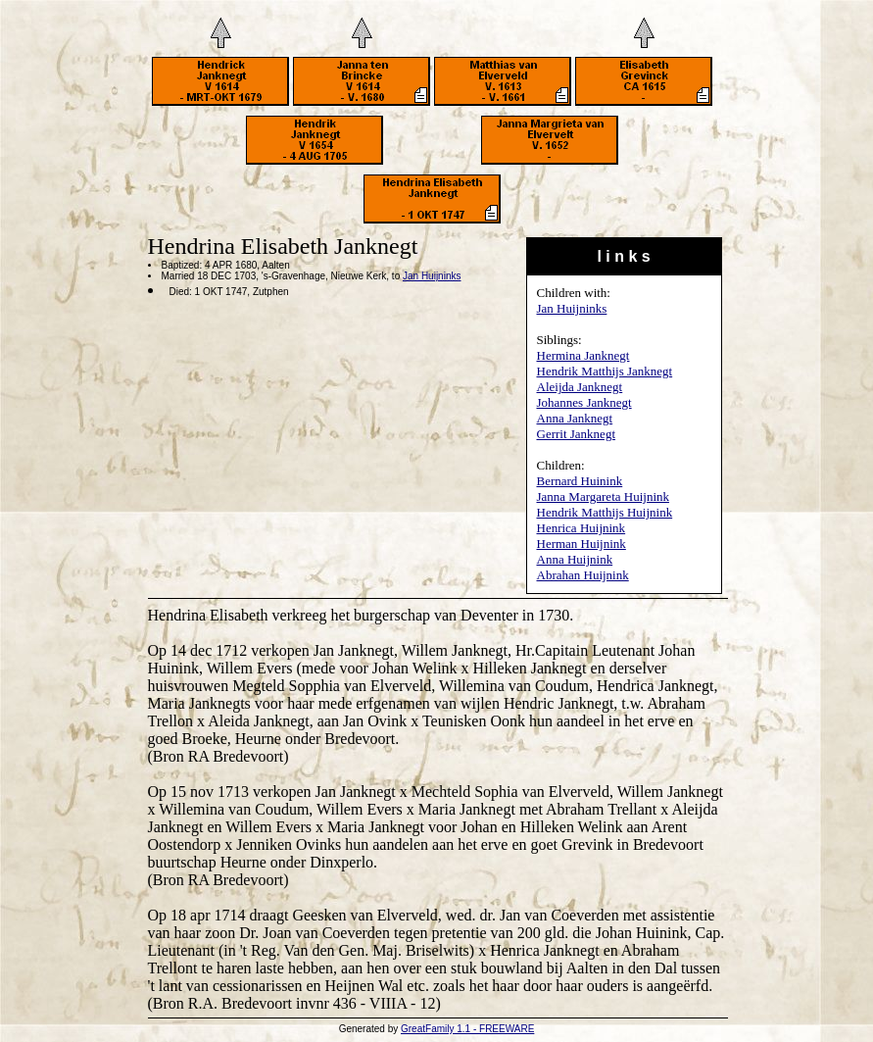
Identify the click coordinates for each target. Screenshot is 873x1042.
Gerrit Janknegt (576, 433)
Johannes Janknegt (584, 402)
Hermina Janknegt (583, 355)
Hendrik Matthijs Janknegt (605, 371)
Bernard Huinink (580, 480)
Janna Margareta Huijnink (603, 496)
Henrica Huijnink (581, 528)
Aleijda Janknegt (580, 386)
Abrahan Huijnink (583, 575)
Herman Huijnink (581, 543)
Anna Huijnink (575, 559)
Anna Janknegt (575, 418)
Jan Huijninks (572, 308)
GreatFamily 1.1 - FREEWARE (467, 1028)
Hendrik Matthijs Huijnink (605, 512)
